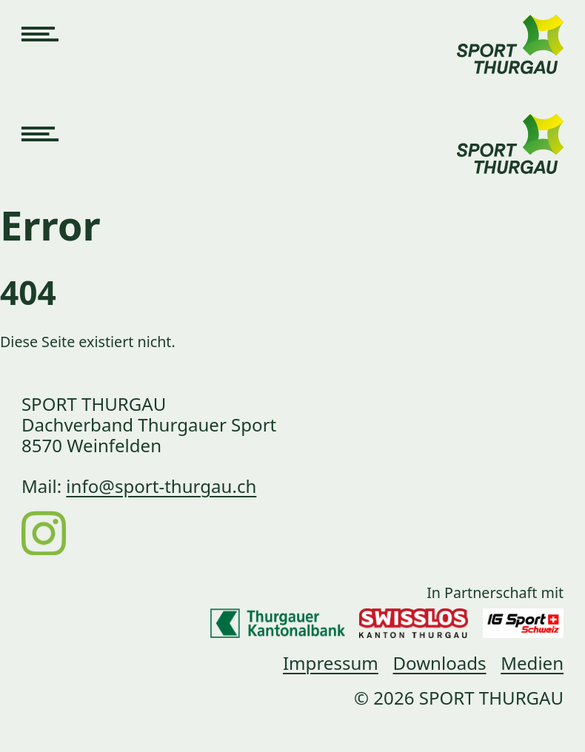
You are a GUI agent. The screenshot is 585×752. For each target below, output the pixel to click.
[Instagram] (43, 532)
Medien (532, 663)
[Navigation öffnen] (39, 35)
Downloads (440, 663)
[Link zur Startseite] (510, 35)
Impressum (330, 663)
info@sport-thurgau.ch (161, 486)
